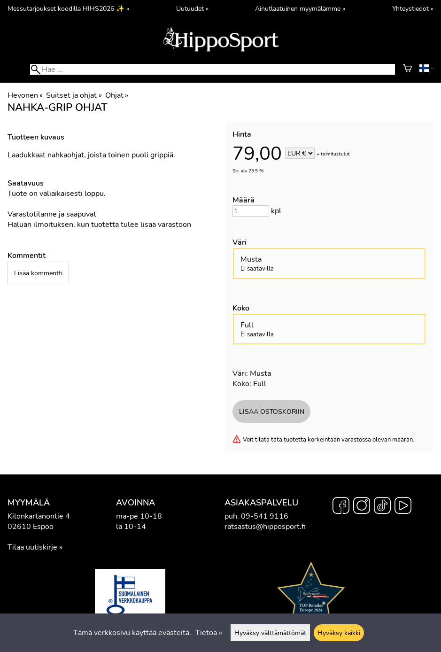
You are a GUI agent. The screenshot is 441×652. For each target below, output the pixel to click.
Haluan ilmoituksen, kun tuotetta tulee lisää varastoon (99, 224)
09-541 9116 (264, 516)
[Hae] (212, 69)
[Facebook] (341, 507)
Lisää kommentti (38, 273)
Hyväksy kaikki (338, 632)
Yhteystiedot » (412, 8)
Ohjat (116, 95)
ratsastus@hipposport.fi (265, 526)
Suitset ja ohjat (73, 95)
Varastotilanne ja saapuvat (52, 214)
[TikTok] (382, 507)
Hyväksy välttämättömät (270, 632)
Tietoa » (208, 633)
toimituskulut (335, 154)
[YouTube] (403, 507)
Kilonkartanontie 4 (39, 516)
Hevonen (25, 95)
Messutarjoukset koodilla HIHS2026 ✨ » (68, 8)
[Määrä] (250, 211)
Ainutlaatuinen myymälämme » (300, 8)
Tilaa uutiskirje (32, 547)
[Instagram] (361, 507)
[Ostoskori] (407, 69)
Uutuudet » (192, 8)
